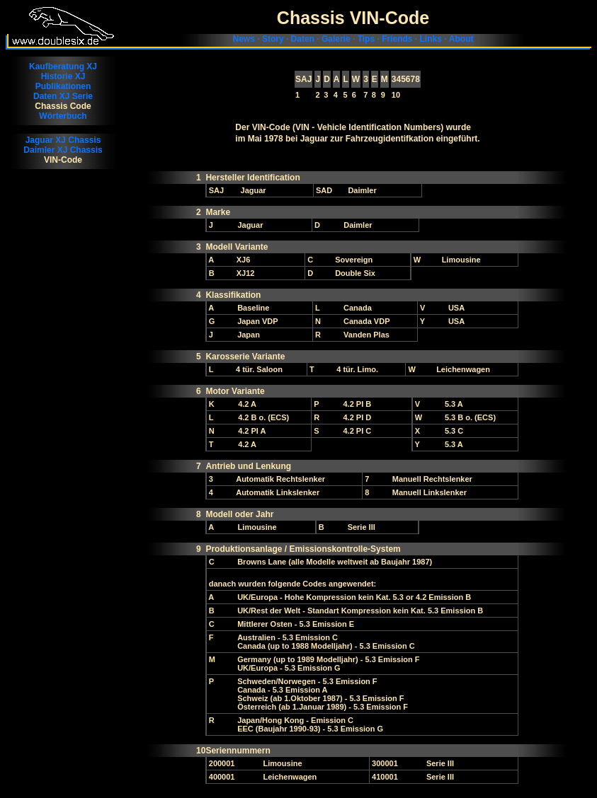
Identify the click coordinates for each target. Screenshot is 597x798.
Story (273, 39)
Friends (397, 39)
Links (430, 39)
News (244, 39)
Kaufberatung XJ (63, 66)
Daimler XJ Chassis (62, 150)
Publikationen (63, 86)
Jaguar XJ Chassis (63, 140)
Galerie (336, 39)
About (461, 39)
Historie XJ (63, 76)
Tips (366, 39)
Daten (302, 39)
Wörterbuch (62, 116)
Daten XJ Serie (63, 96)
